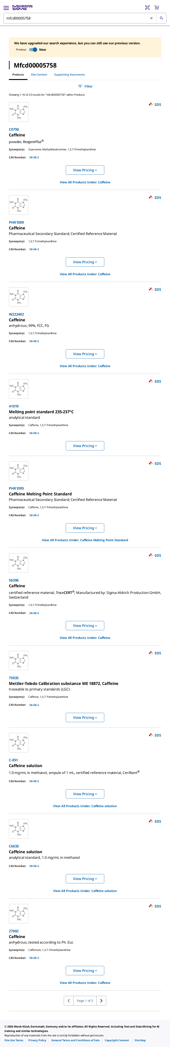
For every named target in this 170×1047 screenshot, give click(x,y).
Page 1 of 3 (85, 1001)
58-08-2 (34, 157)
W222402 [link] (16, 314)
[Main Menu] (6, 7)
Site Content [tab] (39, 74)
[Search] (161, 18)
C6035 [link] (14, 846)
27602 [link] (14, 931)
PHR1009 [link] (16, 222)
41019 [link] (14, 406)
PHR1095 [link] (16, 488)
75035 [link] (14, 677)
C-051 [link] (13, 760)
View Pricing (85, 170)
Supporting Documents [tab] (69, 74)
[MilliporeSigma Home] (22, 7)
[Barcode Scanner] (147, 7)
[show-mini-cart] (160, 7)
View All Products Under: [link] (85, 182)
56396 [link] (14, 580)
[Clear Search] (151, 18)
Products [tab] (18, 74)
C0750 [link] (14, 129)
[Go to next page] (101, 1001)
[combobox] (85, 18)
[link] (17, 135)
